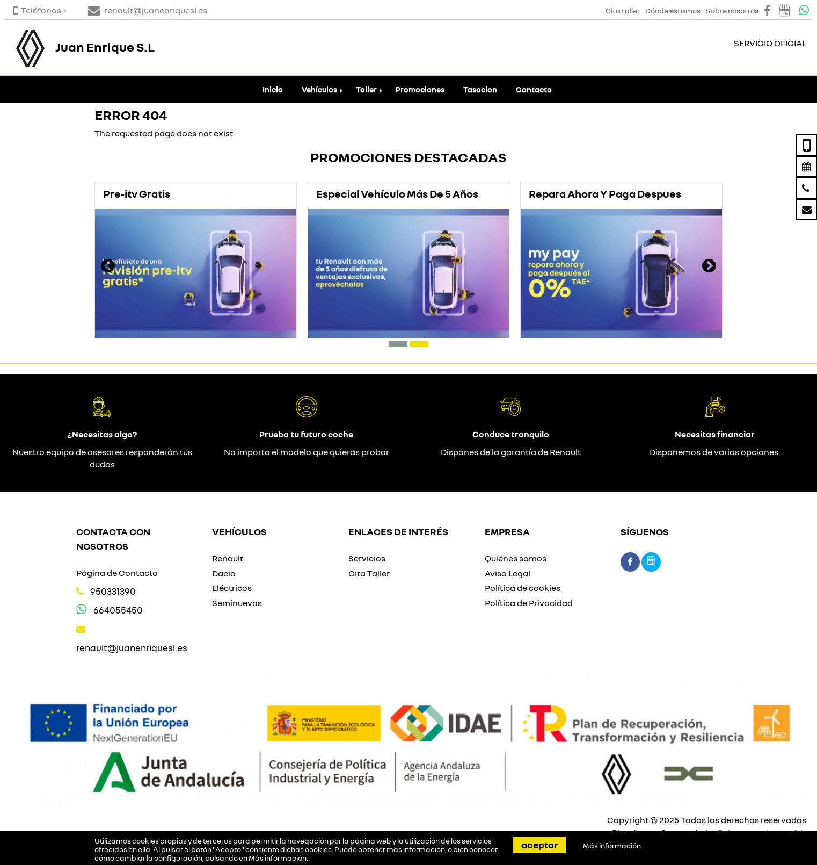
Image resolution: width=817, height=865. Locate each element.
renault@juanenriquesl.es (131, 647)
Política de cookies (522, 587)
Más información (278, 858)
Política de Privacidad (529, 602)
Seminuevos (237, 602)
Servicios (366, 558)
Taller (366, 89)
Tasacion (480, 89)
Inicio (272, 89)
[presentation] (107, 267)
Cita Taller (369, 573)
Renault (227, 558)
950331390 (113, 591)
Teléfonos (37, 10)
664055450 (118, 610)
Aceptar (539, 844)
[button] (398, 343)
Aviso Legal (507, 573)
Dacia (224, 573)
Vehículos (319, 89)
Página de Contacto (117, 572)
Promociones (420, 89)
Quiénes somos (515, 558)
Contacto (534, 89)
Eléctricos (232, 587)
